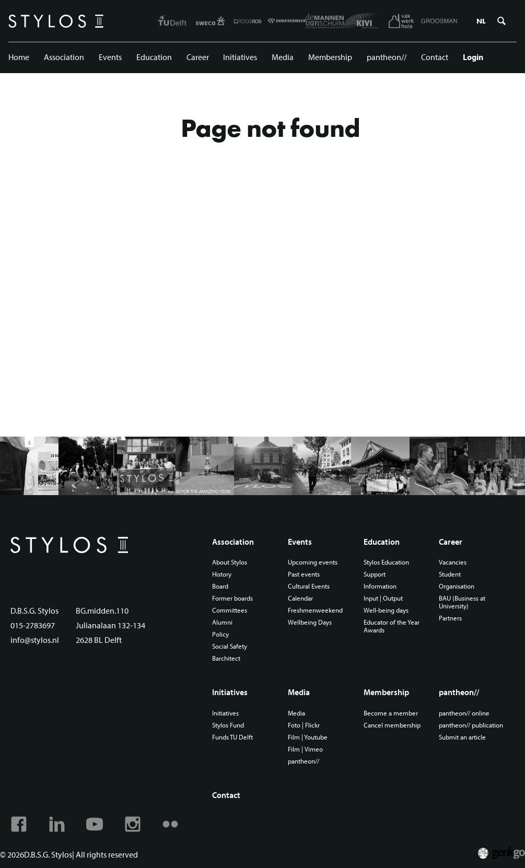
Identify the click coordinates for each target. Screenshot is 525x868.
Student (450, 574)
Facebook (18, 824)
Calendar (300, 598)
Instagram (132, 824)
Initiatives (240, 57)
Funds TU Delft (232, 737)
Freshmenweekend (315, 610)
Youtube (94, 824)
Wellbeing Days (310, 622)
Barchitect (226, 658)
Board (220, 586)
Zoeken (501, 21)
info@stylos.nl (34, 640)
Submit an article (462, 737)
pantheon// (386, 57)
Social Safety (229, 646)
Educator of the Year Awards (391, 626)
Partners (450, 618)
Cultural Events (309, 586)
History (221, 574)
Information (380, 586)
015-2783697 (32, 625)
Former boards (232, 598)
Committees (229, 610)
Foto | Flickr (304, 725)
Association (64, 57)
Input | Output (383, 598)
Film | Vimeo (305, 749)
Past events (304, 574)
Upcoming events (312, 562)
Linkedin (57, 824)
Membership (330, 57)
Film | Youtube (308, 737)
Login (473, 57)
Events (110, 57)
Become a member (391, 713)
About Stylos (229, 562)
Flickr (170, 824)
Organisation (456, 586)
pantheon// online (464, 713)
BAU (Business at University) (462, 602)
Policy (220, 634)
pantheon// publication (471, 725)
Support (375, 574)
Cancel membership (392, 725)
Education (154, 57)
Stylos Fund (228, 725)
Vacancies (452, 562)
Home (18, 57)
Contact (434, 57)
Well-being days (386, 610)
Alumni (222, 622)
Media (283, 57)
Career (197, 57)
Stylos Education (386, 562)
